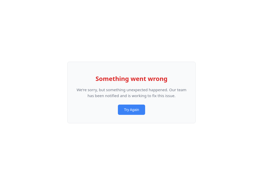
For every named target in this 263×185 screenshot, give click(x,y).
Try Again (131, 110)
